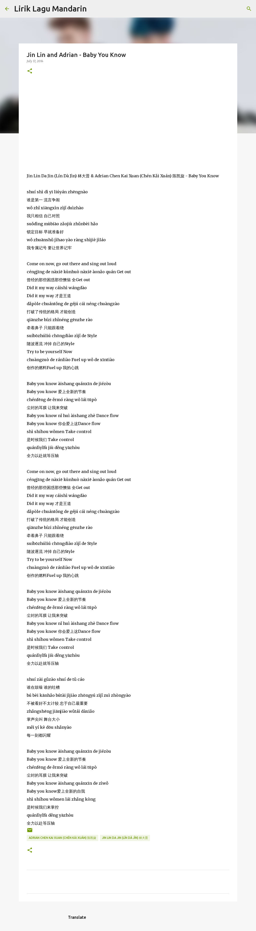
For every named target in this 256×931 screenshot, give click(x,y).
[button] (30, 71)
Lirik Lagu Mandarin (50, 8)
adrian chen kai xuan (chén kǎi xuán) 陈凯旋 (62, 837)
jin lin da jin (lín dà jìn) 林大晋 (125, 837)
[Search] (94, 9)
